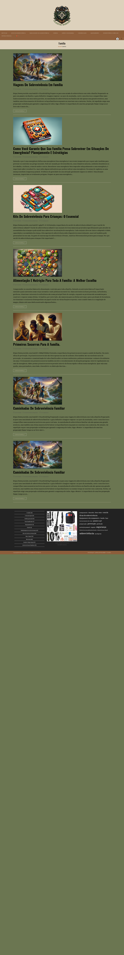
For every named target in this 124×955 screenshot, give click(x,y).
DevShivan (38, 552)
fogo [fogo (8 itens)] (106, 518)
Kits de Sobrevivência (28, 533)
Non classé (28, 536)
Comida (28, 512)
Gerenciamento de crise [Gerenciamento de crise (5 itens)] (85, 521)
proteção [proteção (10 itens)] (100, 524)
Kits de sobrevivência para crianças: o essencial (46, 216)
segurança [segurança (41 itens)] (101, 526)
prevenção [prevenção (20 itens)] (91, 523)
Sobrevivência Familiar (31, 89)
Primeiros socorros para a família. (36, 344)
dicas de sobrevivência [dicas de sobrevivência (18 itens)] (88, 515)
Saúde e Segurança (28, 542)
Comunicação (28, 515)
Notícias (28, 539)
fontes (28, 527)
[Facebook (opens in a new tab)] (117, 39)
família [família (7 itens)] (102, 518)
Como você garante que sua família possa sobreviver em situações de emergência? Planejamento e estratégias (61, 150)
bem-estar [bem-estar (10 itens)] (98, 512)
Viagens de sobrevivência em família (38, 84)
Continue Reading (20, 111)
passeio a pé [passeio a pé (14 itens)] (97, 521)
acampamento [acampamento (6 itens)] (83, 512)
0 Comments (44, 89)
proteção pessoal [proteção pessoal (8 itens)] (84, 527)
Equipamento (28, 524)
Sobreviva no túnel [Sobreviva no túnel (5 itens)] (102, 530)
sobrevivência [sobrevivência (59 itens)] (86, 533)
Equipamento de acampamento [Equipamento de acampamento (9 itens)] (89, 518)
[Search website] (121, 39)
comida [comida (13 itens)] (105, 512)
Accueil (60, 46)
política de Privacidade (100, 552)
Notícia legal (91, 552)
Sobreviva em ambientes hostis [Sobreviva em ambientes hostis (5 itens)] (88, 530)
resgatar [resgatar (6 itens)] (93, 527)
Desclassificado (29, 521)
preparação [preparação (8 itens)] (83, 524)
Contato (109, 552)
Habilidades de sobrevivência (28, 530)
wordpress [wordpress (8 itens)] (98, 534)
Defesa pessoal (28, 518)
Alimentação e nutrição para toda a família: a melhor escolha (54, 280)
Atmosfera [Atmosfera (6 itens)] (91, 512)
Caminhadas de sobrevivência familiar (39, 408)
